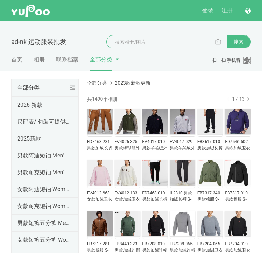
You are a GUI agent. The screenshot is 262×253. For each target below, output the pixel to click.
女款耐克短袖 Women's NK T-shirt (43, 206)
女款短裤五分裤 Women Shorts (43, 239)
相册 (39, 59)
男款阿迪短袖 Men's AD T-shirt (43, 155)
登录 (207, 10)
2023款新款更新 (132, 83)
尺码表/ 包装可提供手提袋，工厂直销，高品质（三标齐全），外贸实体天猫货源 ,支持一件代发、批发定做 (43, 121)
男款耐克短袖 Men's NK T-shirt (43, 172)
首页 (16, 59)
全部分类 (101, 59)
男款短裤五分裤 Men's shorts (43, 223)
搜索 (238, 42)
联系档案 (67, 59)
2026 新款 (29, 105)
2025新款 (29, 138)
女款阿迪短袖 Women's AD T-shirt (43, 189)
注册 (227, 10)
